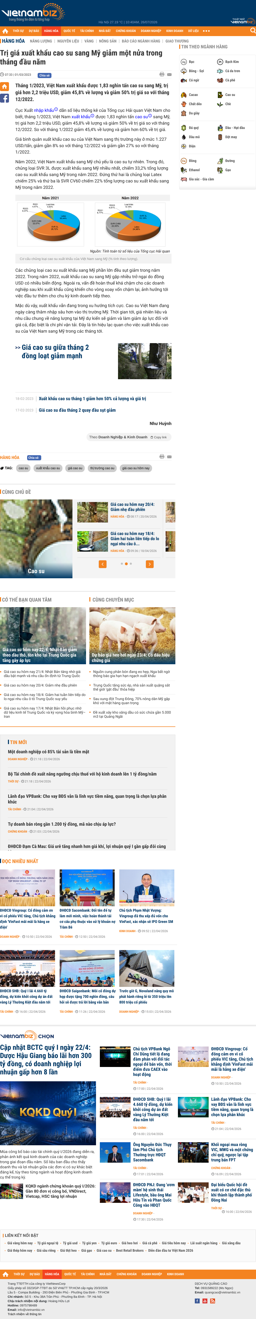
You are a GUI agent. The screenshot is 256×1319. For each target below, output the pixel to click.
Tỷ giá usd (70, 1243)
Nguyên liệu (68, 41)
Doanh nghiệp (17, 759)
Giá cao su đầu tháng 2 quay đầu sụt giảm (77, 410)
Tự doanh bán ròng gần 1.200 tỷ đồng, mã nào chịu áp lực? (62, 824)
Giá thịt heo (68, 1250)
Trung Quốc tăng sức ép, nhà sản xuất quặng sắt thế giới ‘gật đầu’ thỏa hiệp (131, 687)
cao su (23, 468)
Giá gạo (86, 1250)
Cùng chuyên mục (113, 600)
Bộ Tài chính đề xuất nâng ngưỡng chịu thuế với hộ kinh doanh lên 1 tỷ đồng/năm (82, 774)
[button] (103, 564)
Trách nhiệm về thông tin (24, 1314)
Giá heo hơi (130, 1243)
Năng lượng (41, 41)
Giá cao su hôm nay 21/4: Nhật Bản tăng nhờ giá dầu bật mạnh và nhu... (100, 539)
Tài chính (14, 809)
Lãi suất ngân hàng (203, 1243)
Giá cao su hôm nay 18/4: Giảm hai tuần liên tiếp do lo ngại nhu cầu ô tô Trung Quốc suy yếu (45, 697)
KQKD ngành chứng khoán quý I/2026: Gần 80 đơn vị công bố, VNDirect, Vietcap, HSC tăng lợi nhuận (60, 1191)
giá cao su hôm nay (136, 468)
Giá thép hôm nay (19, 1250)
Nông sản (107, 41)
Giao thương (177, 41)
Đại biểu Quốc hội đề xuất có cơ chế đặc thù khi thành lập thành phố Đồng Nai (231, 1192)
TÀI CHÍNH (87, 31)
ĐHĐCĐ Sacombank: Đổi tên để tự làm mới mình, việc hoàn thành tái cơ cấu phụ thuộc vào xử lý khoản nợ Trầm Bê (87, 919)
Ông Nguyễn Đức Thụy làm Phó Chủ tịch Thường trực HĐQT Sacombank (152, 1152)
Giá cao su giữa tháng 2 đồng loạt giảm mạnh (55, 351)
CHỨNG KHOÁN (126, 31)
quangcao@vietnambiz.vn (222, 1292)
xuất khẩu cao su (48, 468)
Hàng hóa (13, 41)
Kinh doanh (127, 931)
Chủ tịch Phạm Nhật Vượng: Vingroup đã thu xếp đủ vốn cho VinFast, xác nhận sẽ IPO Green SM (146, 916)
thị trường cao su (102, 468)
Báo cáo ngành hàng (141, 41)
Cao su (36, 571)
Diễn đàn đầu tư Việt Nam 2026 (170, 1250)
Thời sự (13, 781)
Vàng (89, 41)
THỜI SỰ (18, 31)
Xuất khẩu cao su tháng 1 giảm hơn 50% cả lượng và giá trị (92, 398)
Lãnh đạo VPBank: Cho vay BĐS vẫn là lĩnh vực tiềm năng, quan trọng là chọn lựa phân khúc (87, 799)
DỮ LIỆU (193, 31)
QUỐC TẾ (69, 31)
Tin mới (18, 742)
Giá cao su (104, 1250)
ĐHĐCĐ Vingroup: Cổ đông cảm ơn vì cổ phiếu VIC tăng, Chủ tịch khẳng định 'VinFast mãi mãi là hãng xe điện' (27, 919)
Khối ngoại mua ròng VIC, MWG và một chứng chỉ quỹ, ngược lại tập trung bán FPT (232, 1152)
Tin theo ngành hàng (204, 47)
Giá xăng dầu (231, 1243)
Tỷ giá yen (89, 1243)
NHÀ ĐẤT (105, 31)
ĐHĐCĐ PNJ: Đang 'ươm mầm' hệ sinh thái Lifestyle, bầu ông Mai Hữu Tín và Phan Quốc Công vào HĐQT (154, 1195)
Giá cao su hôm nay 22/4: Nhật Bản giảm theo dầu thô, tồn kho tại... (102, 509)
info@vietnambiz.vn (31, 1310)
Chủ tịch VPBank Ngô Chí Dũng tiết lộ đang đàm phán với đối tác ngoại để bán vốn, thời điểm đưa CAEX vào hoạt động (152, 1062)
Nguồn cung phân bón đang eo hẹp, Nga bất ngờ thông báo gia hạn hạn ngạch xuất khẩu (131, 674)
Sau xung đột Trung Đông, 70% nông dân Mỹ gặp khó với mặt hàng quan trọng (131, 701)
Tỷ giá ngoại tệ (47, 1243)
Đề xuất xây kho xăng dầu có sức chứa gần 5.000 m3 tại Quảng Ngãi (132, 715)
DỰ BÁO (34, 31)
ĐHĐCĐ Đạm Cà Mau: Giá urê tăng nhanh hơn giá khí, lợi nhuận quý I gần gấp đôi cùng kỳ (87, 849)
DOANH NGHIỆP (151, 31)
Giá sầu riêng (46, 1250)
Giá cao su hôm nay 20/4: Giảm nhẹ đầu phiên (188, 507)
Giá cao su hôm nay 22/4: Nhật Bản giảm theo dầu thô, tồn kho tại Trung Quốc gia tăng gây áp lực (40, 655)
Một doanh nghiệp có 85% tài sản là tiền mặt (48, 752)
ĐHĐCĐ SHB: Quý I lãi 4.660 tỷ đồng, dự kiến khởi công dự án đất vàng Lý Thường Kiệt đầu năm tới (26, 997)
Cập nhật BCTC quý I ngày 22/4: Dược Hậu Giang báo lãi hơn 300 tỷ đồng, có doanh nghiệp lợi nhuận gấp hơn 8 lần (46, 1059)
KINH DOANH (174, 31)
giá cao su (75, 468)
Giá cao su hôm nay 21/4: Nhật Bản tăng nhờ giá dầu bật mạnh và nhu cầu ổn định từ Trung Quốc (42, 674)
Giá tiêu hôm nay (174, 1243)
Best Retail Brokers (130, 1250)
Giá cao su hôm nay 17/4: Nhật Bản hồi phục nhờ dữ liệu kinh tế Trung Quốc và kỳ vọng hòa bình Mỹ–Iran (45, 712)
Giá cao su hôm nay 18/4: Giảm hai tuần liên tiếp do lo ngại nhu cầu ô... (190, 539)
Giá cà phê (149, 1243)
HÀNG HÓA (51, 31)
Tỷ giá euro (109, 1243)
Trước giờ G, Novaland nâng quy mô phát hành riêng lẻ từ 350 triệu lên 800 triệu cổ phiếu (146, 997)
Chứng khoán (17, 831)
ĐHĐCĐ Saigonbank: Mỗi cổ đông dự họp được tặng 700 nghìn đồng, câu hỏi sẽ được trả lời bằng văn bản (88, 997)
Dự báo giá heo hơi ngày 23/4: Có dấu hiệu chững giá (131, 657)
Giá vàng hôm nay (20, 1243)
